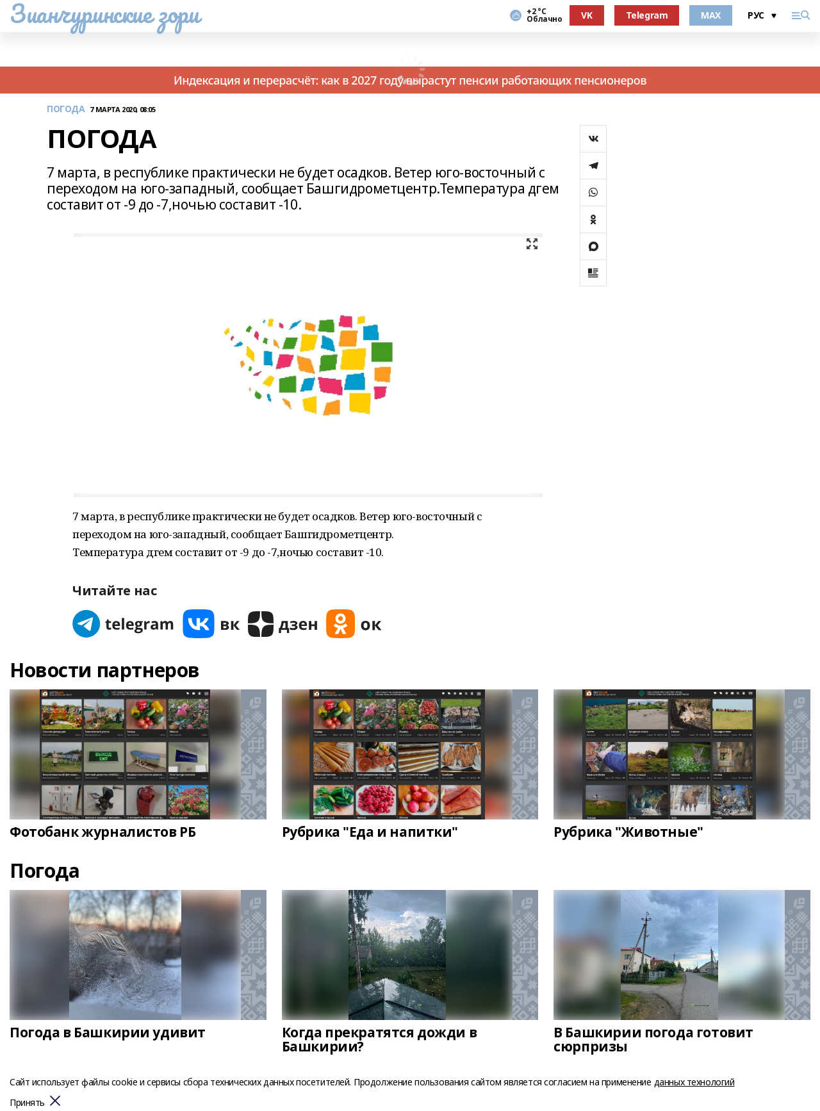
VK (586, 15)
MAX (711, 15)
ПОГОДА (66, 109)
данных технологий (694, 1082)
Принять (27, 1103)
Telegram (647, 15)
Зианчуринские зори (104, 13)
